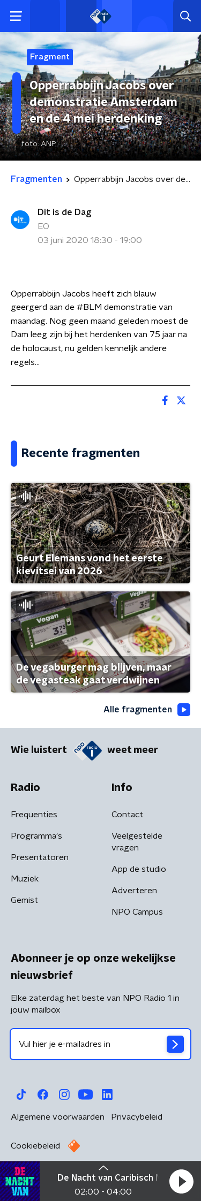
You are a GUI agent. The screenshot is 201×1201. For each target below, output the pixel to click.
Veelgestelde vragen (136, 842)
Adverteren (134, 890)
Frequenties (34, 814)
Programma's (36, 836)
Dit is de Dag (64, 212)
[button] (181, 1181)
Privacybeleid (136, 1117)
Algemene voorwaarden (58, 1117)
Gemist (24, 900)
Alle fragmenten (146, 709)
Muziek (25, 879)
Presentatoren (40, 857)
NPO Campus (137, 912)
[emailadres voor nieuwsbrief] (100, 1044)
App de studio (138, 869)
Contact (127, 814)
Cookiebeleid (35, 1146)
